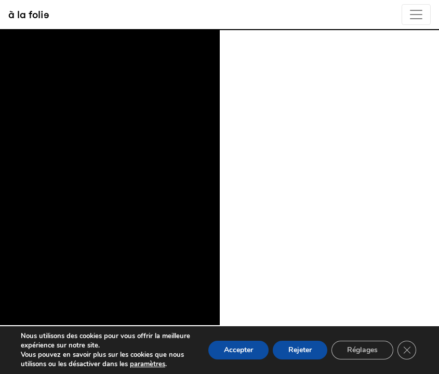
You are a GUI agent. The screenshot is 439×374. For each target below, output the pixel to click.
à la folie (28, 14)
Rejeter (300, 350)
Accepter (238, 350)
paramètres (147, 364)
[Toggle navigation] (416, 14)
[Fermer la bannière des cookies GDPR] (406, 350)
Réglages (362, 350)
